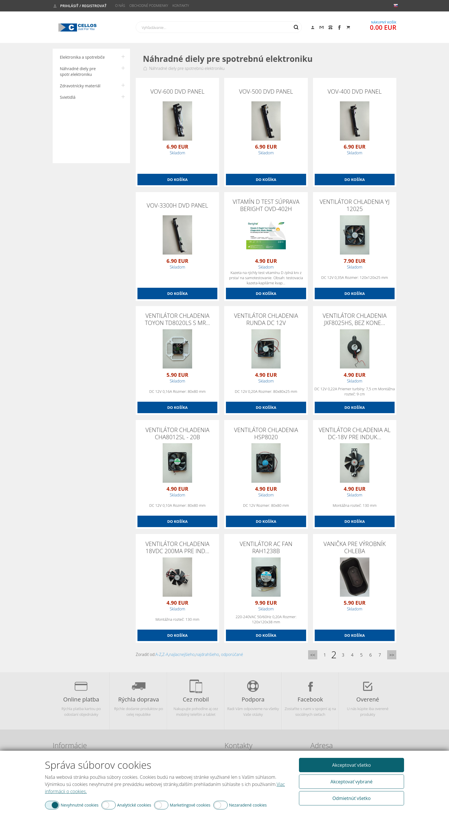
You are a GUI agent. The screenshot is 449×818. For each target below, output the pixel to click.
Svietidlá (67, 97)
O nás (120, 5)
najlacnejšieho (182, 654)
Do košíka (177, 179)
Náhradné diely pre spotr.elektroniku (78, 71)
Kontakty (180, 5)
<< (312, 655)
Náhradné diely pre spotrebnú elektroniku (187, 68)
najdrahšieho (207, 654)
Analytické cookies (134, 805)
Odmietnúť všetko (351, 798)
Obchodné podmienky (148, 5)
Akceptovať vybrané (351, 781)
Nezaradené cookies (248, 805)
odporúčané (232, 654)
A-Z (158, 654)
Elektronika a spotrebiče (82, 57)
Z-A (165, 654)
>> (391, 655)
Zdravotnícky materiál (80, 85)
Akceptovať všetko (351, 765)
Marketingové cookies (190, 805)
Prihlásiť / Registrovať (83, 5)
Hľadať (296, 27)
